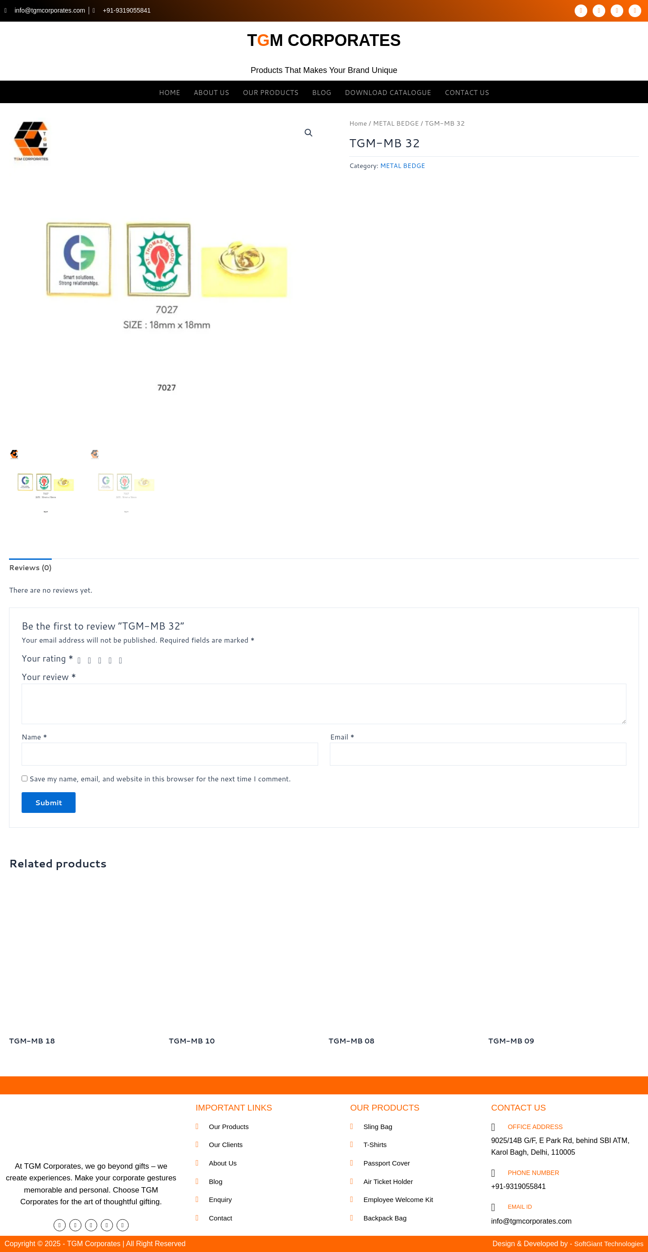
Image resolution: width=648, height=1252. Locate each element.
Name (34, 737)
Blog (321, 91)
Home (169, 91)
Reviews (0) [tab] (31, 567)
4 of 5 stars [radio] (113, 661)
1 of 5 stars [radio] (81, 661)
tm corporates (324, 38)
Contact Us (467, 91)
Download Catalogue (388, 91)
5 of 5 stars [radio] (124, 661)
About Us (211, 91)
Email (342, 737)
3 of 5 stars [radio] (103, 661)
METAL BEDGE (397, 123)
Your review (49, 677)
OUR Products (270, 91)
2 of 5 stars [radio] (92, 661)
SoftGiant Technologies (607, 1243)
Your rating (47, 659)
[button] (309, 133)
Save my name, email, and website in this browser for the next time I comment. (160, 780)
